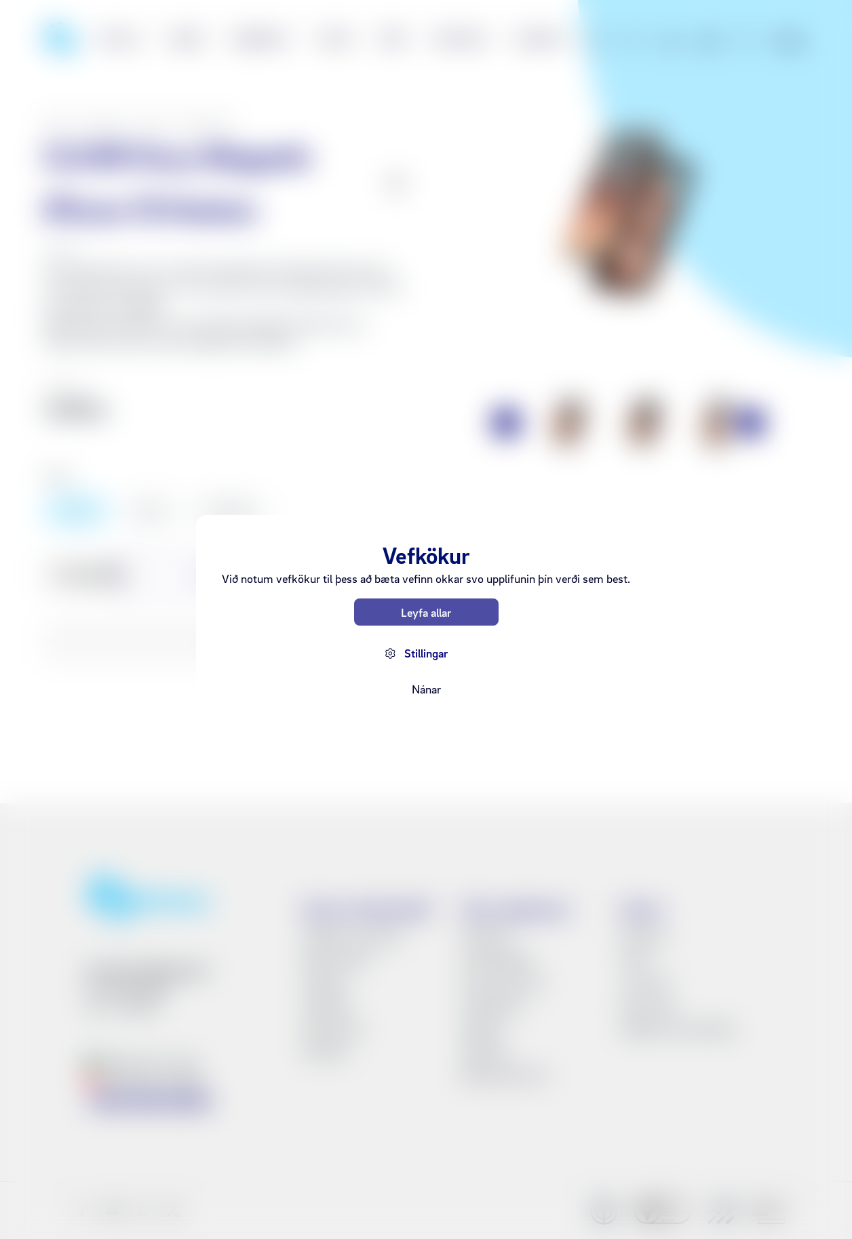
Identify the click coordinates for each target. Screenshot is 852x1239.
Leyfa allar (426, 612)
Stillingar (426, 653)
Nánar (426, 689)
